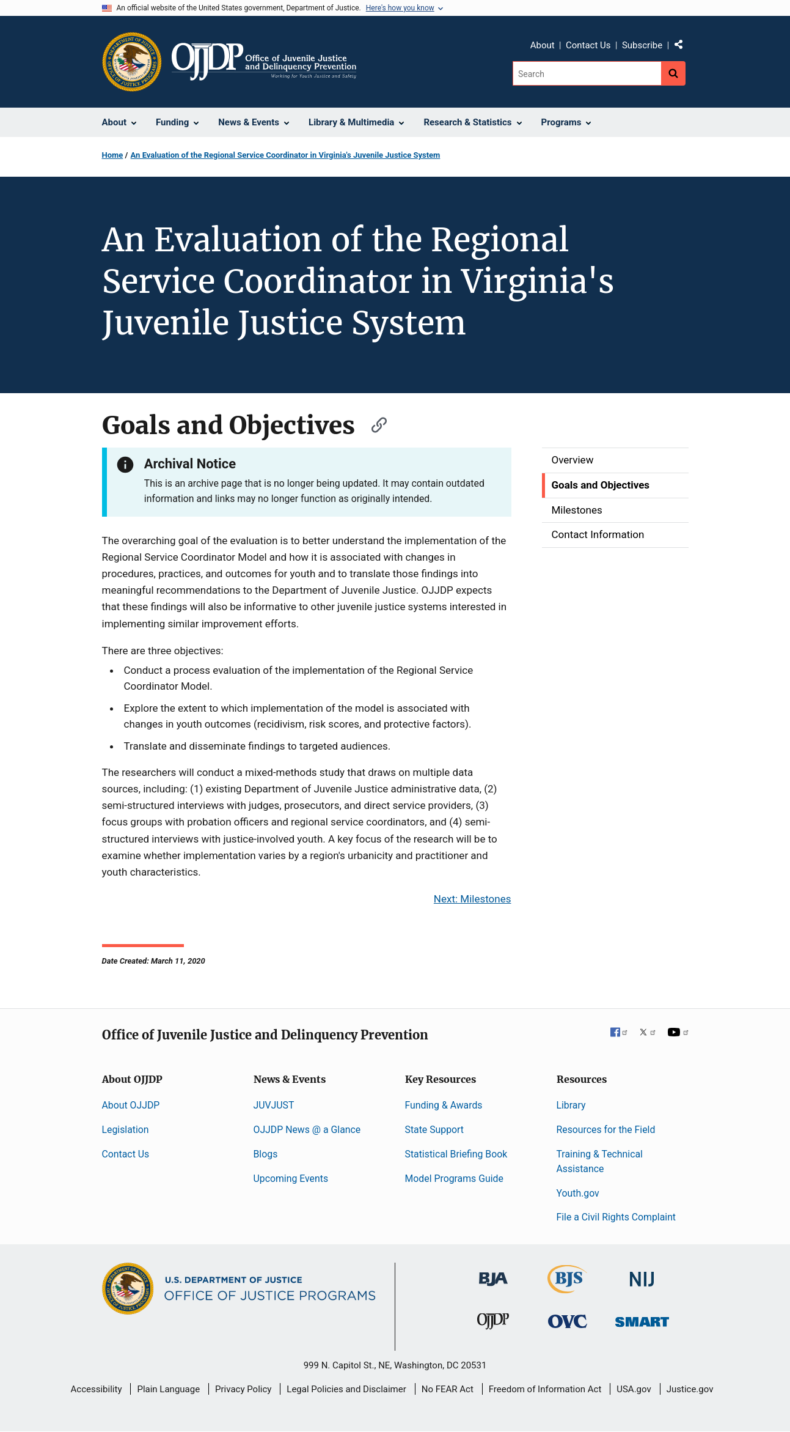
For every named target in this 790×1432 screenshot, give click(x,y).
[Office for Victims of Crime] (567, 1320)
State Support (434, 1129)
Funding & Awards (444, 1105)
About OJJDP (131, 1105)
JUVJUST (274, 1105)
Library (571, 1105)
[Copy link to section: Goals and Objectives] (373, 423)
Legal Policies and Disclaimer (346, 1389)
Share (683, 47)
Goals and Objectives (601, 485)
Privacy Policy (243, 1389)
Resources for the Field (606, 1129)
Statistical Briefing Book (456, 1154)
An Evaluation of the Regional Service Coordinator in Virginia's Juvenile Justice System (286, 155)
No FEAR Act (448, 1389)
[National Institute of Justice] (642, 1274)
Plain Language (168, 1389)
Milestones (577, 510)
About (542, 45)
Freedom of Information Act (545, 1389)
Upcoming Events (291, 1178)
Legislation (125, 1129)
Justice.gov (690, 1389)
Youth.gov (578, 1193)
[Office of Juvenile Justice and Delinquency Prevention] (493, 1323)
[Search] (587, 73)
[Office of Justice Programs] (132, 62)
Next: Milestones (472, 899)
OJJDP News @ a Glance (307, 1129)
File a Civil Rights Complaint (616, 1217)
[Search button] (673, 73)
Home (112, 155)
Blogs (266, 1154)
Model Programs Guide (454, 1178)
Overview (573, 460)
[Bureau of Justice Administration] (493, 1273)
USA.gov (633, 1389)
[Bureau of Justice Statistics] (567, 1288)
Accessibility (96, 1389)
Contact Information (598, 534)
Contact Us (588, 45)
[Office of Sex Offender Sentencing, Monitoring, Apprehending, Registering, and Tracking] (642, 1318)
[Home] (264, 61)
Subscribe (642, 45)
